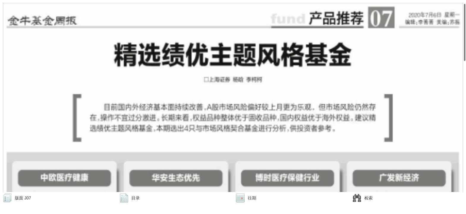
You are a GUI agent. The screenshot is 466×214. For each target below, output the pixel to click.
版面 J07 (23, 198)
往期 (252, 198)
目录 (135, 198)
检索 (368, 198)
